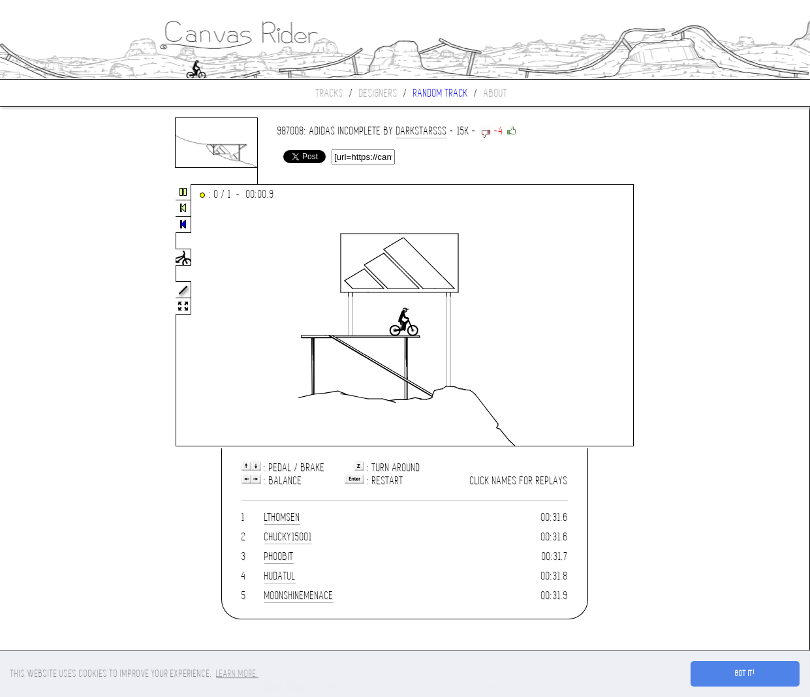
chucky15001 (288, 537)
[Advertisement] (55, 316)
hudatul (280, 576)
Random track (440, 93)
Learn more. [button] (237, 673)
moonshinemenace (299, 595)
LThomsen (282, 517)
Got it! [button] (745, 673)
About (495, 93)
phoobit (279, 556)
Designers (378, 93)
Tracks (329, 93)
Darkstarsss (421, 131)
